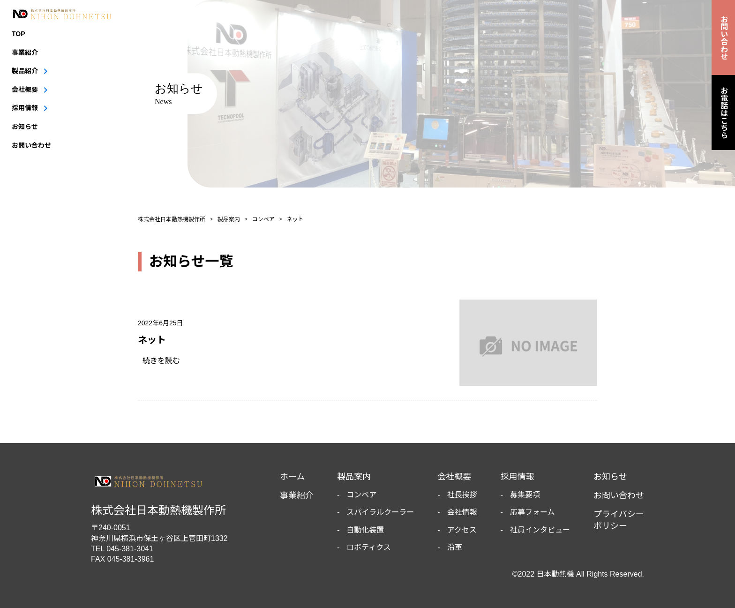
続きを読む (165, 361)
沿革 (454, 547)
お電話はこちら (724, 112)
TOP (18, 34)
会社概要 (25, 89)
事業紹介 (25, 52)
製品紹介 (25, 71)
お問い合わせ (31, 145)
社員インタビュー (540, 530)
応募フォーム (532, 512)
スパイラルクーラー (380, 512)
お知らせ (25, 126)
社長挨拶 (462, 495)
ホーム (292, 476)
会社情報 (462, 512)
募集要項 (525, 495)
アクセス (462, 530)
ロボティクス (368, 547)
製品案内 (354, 476)
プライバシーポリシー (618, 520)
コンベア (361, 495)
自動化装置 (365, 530)
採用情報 (25, 108)
